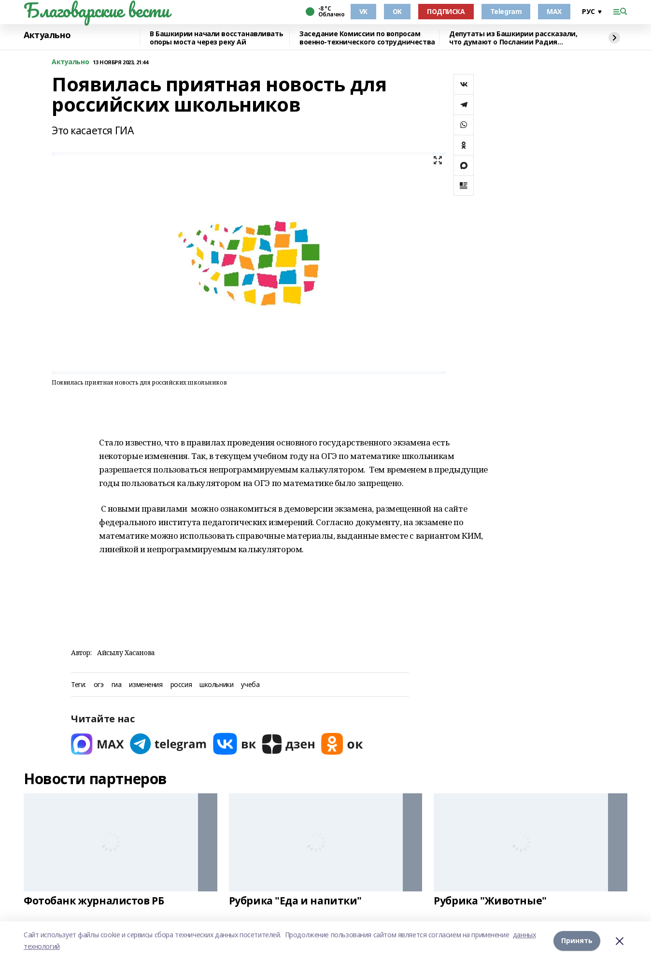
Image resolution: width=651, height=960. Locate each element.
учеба (250, 685)
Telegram (506, 11)
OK (397, 11)
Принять (577, 940)
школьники (216, 685)
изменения (145, 685)
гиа (117, 685)
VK (363, 11)
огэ (99, 685)
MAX (554, 11)
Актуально (47, 35)
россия (181, 685)
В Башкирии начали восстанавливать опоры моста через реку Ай (216, 38)
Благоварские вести (96, 10)
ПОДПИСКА (446, 11)
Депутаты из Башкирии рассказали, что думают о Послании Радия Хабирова (513, 38)
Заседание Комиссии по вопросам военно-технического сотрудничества (367, 38)
